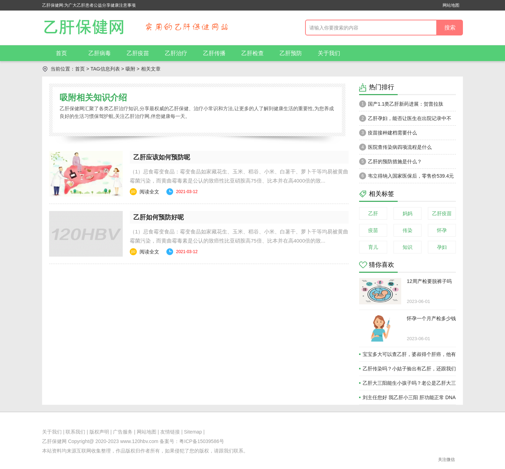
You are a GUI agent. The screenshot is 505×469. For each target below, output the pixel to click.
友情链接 (170, 432)
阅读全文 (149, 191)
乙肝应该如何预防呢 (161, 157)
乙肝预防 (291, 53)
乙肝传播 (214, 53)
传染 (407, 230)
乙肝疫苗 (138, 53)
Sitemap (193, 432)
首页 (61, 53)
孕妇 (442, 247)
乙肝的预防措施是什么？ (390, 161)
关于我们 (329, 53)
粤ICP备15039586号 (201, 441)
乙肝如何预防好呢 (158, 217)
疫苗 (373, 230)
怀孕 (442, 230)
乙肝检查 (252, 53)
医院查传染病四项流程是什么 (395, 147)
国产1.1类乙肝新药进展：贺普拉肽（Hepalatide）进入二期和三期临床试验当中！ (405, 105)
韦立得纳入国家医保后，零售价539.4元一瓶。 (406, 177)
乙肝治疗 (176, 53)
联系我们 (75, 432)
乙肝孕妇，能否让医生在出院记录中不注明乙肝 (405, 120)
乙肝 (373, 213)
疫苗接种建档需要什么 (388, 132)
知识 (407, 247)
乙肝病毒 (99, 53)
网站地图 (451, 5)
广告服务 (123, 432)
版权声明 (99, 432)
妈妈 (407, 213)
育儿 (373, 247)
